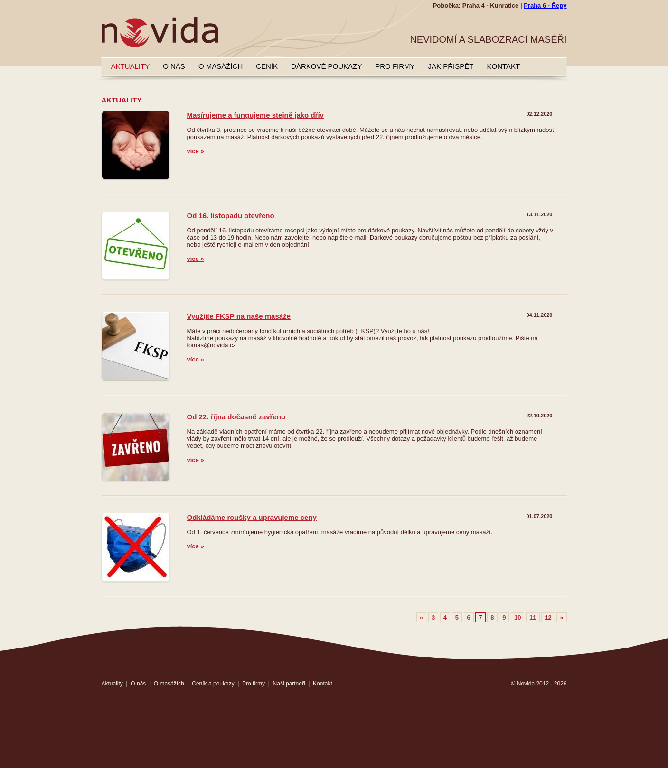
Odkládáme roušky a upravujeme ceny (252, 517)
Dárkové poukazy (326, 66)
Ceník (267, 66)
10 (517, 617)
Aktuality (130, 66)
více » (195, 151)
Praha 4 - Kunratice (490, 5)
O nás (174, 66)
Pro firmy (394, 66)
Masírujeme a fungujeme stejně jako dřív (255, 115)
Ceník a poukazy (213, 683)
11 (532, 617)
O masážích (220, 66)
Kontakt (503, 66)
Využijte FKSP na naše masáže (239, 316)
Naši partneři (289, 683)
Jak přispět (451, 66)
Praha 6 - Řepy (545, 5)
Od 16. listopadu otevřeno (230, 216)
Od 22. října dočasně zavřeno (236, 417)
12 (548, 617)
